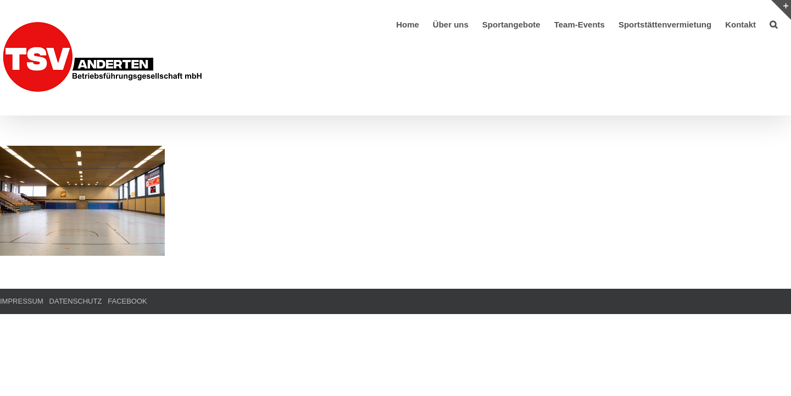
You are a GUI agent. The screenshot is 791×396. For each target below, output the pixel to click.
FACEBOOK (127, 301)
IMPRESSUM (21, 301)
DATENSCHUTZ (75, 301)
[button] (787, 23)
